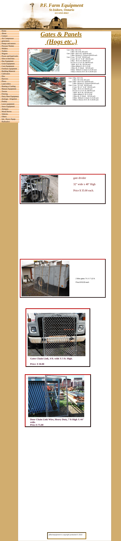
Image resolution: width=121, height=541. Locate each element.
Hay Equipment (8, 61)
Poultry (4, 101)
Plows (4, 81)
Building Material (8, 71)
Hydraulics (6, 121)
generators (5, 41)
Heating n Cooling (9, 86)
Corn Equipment (8, 66)
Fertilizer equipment (9, 69)
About (4, 33)
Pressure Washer (8, 46)
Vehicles (5, 114)
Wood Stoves (7, 111)
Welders (5, 48)
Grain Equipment (8, 64)
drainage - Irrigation (9, 99)
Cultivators (6, 74)
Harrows (5, 79)
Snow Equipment (8, 106)
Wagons (5, 53)
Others (4, 116)
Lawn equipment (8, 104)
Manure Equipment (9, 89)
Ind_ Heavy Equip (8, 119)
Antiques (5, 109)
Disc (3, 76)
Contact (4, 36)
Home (4, 31)
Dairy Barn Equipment (10, 96)
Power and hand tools (10, 56)
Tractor (4, 91)
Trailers (4, 51)
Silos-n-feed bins (8, 58)
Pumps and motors (9, 43)
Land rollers (6, 84)
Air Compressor (8, 38)
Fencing (5, 94)
